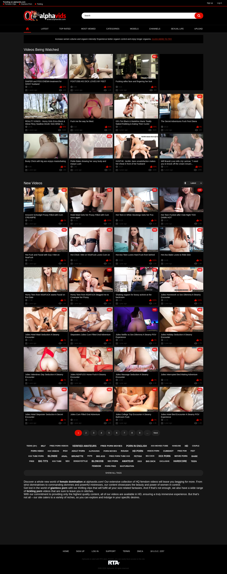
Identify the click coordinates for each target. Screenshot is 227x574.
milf (43, 446)
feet (193, 451)
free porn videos (59, 446)
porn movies (110, 451)
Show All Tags (113, 473)
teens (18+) (31, 446)
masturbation (127, 466)
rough (124, 451)
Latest (45, 29)
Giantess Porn (26, 4)
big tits (43, 461)
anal (65, 456)
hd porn (137, 451)
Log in (219, 3)
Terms (126, 551)
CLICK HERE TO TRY (162, 39)
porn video (37, 451)
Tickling (40, 4)
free (31, 461)
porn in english (136, 446)
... (147, 433)
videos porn (153, 451)
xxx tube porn (36, 456)
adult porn (78, 451)
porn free (110, 466)
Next (156, 433)
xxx (139, 461)
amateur (127, 461)
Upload (198, 29)
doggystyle (81, 461)
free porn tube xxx (119, 456)
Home (27, 29)
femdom (96, 466)
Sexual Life (177, 29)
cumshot (168, 451)
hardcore (180, 461)
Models (134, 29)
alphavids (94, 451)
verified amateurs (84, 446)
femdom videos (149, 481)
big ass (100, 456)
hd (186, 446)
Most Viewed (88, 29)
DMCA (140, 551)
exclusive (164, 461)
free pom (182, 451)
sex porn (113, 461)
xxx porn (165, 456)
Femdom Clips (10, 4)
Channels (154, 29)
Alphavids (110, 568)
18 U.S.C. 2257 (157, 551)
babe (194, 456)
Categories (112, 29)
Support (111, 551)
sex (67, 461)
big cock (150, 456)
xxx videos (53, 451)
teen (194, 461)
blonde (52, 456)
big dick (151, 461)
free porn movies (111, 446)
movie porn (180, 456)
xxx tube (56, 461)
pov (65, 451)
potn (89, 456)
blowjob (98, 461)
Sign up (210, 3)
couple (195, 446)
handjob (176, 446)
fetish (138, 456)
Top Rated (65, 29)
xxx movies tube (159, 446)
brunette (77, 456)
